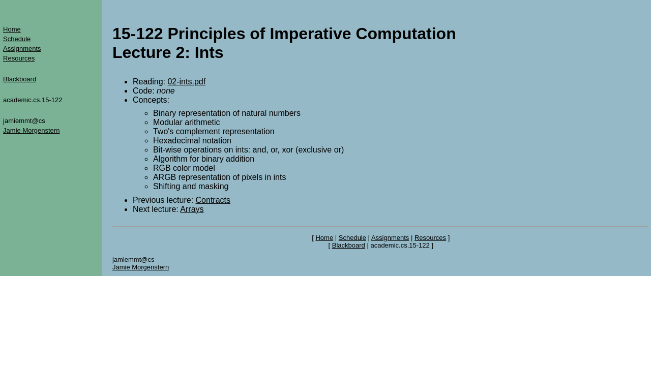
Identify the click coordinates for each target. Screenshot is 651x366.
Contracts (213, 200)
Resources (19, 58)
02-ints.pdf (186, 81)
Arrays (191, 209)
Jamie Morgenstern (31, 130)
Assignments (22, 48)
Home (12, 29)
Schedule (17, 39)
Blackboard (19, 79)
